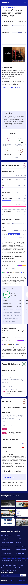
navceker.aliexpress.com (7, 556)
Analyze (23, 575)
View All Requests (14, 234)
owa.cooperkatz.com (6, 560)
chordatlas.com (5, 546)
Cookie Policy (13, 570)
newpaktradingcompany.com (7, 542)
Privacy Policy (4, 570)
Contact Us (15, 565)
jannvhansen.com (5, 549)
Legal (21, 565)
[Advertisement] (14, 39)
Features (8, 565)
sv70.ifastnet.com (5, 535)
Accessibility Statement (7, 567)
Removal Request (19, 567)
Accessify (7, 3)
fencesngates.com (6, 553)
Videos (3, 565)
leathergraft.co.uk (8, 8)
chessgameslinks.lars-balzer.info (7, 539)
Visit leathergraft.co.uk (11, 88)
